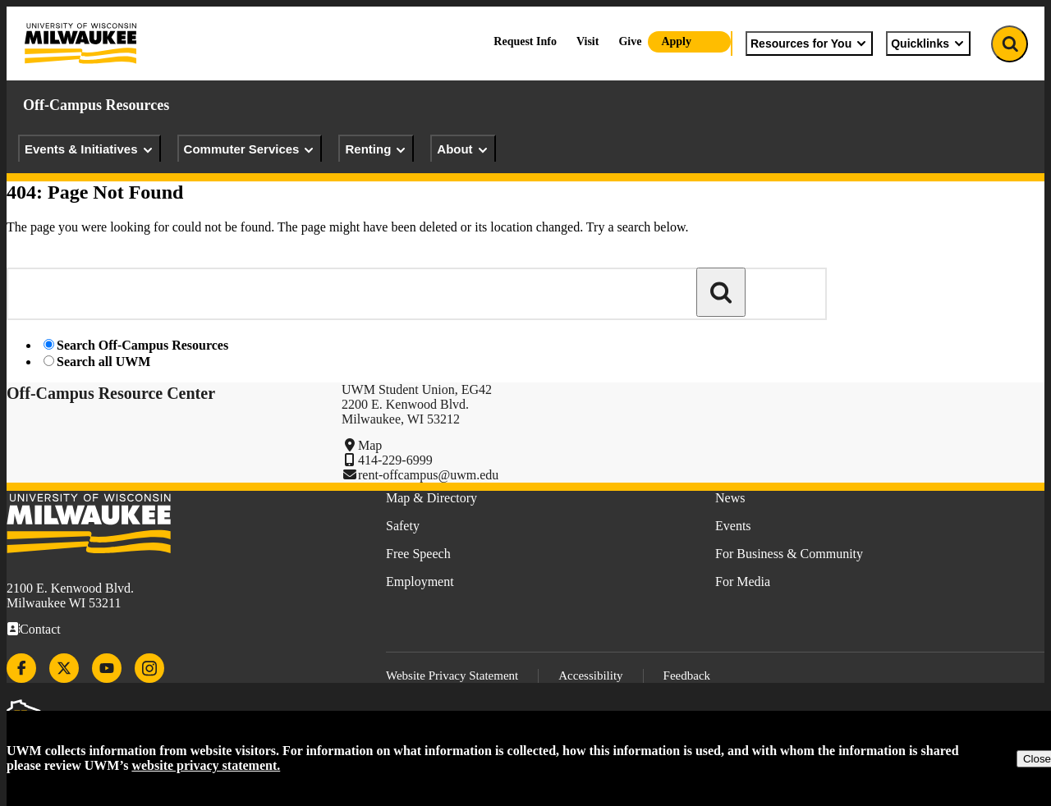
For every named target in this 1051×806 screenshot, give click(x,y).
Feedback (686, 675)
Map (370, 445)
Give (629, 41)
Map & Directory (431, 498)
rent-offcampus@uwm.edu (428, 475)
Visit (587, 41)
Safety (403, 526)
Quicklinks (928, 43)
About (463, 149)
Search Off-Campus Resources (142, 345)
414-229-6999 (395, 460)
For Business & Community (789, 554)
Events (733, 526)
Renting (376, 149)
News (730, 498)
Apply (676, 41)
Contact (40, 629)
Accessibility (590, 675)
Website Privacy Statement (452, 675)
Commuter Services (250, 149)
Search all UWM (103, 362)
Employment (420, 581)
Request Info (525, 41)
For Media (742, 581)
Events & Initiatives (89, 149)
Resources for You (809, 43)
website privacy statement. (205, 765)
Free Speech (418, 554)
